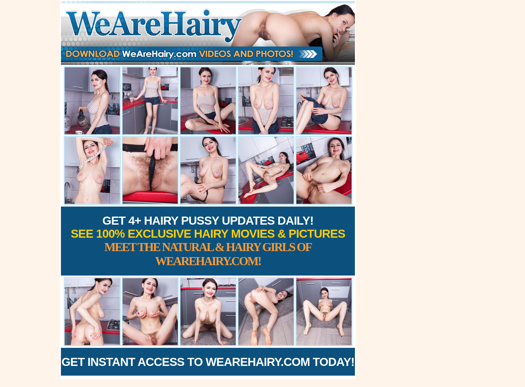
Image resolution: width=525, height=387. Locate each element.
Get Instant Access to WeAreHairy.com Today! (208, 361)
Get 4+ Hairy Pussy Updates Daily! (208, 241)
